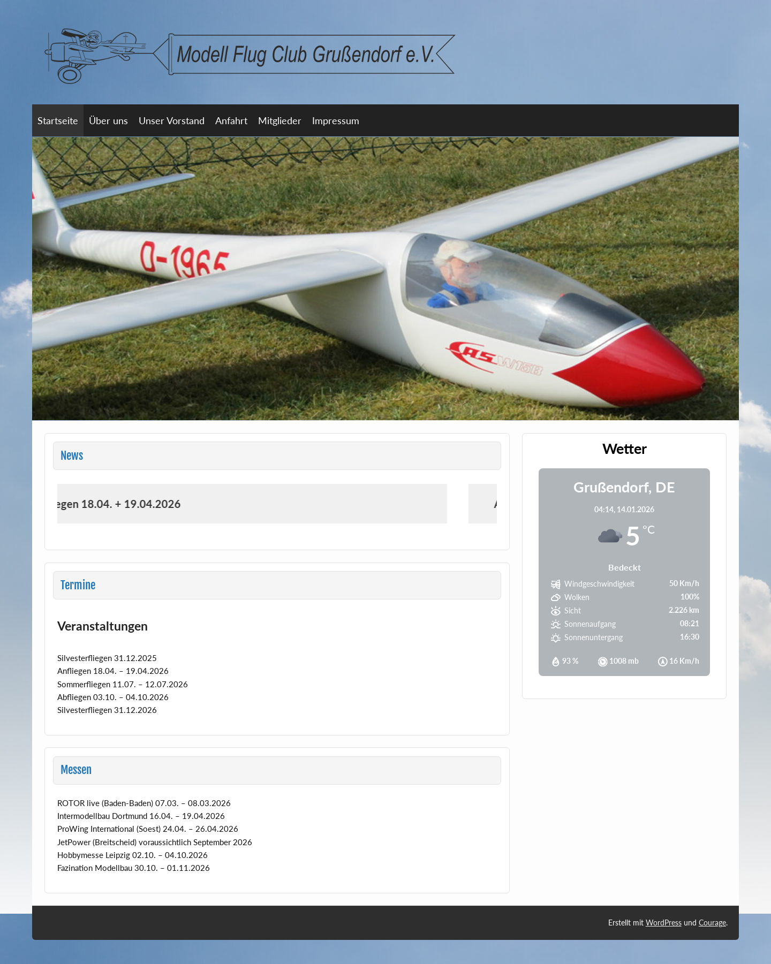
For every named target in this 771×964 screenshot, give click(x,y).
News (72, 455)
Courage (712, 922)
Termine (78, 585)
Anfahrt (231, 120)
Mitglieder (279, 120)
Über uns (108, 120)
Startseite (57, 120)
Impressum (335, 120)
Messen (76, 770)
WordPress (664, 922)
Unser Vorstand (172, 120)
